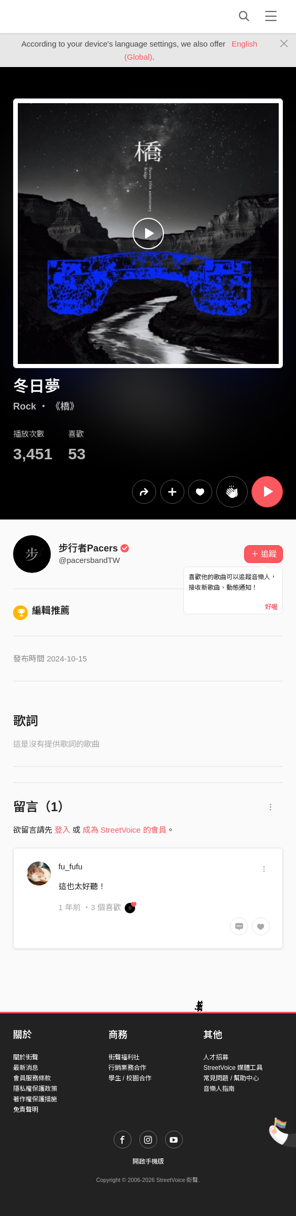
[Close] (284, 44)
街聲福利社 (124, 1057)
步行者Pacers (94, 548)
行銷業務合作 (127, 1067)
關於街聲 (25, 1057)
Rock (24, 406)
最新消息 (25, 1067)
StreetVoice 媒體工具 (232, 1067)
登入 (62, 829)
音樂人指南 (219, 1088)
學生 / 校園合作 (129, 1078)
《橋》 (65, 406)
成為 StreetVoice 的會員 (125, 829)
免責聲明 (25, 1109)
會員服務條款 (32, 1078)
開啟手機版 (148, 1161)
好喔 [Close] (271, 607)
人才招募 (215, 1057)
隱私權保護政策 (35, 1088)
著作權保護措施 (35, 1099)
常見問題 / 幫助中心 (231, 1078)
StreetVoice (56, 16)
